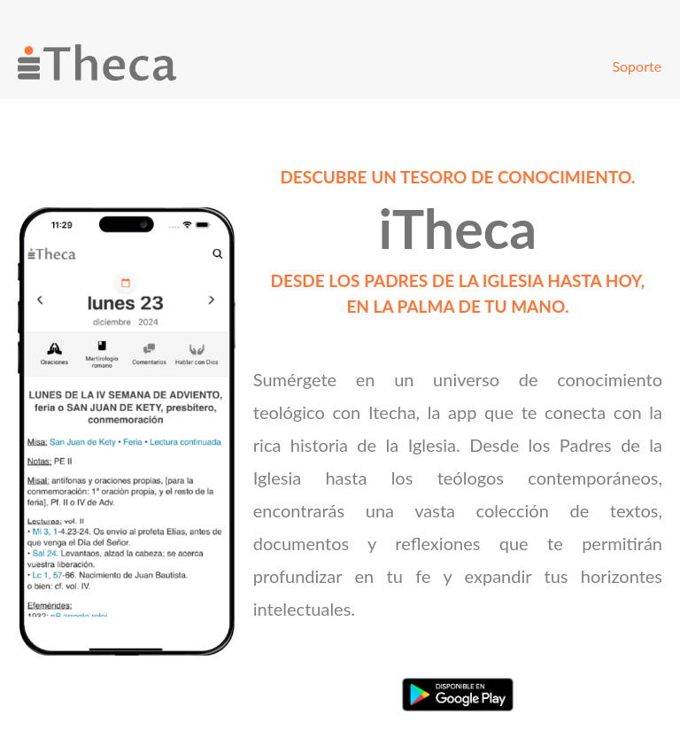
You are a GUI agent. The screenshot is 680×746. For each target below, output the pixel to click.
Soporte (636, 66)
